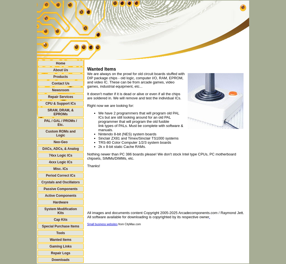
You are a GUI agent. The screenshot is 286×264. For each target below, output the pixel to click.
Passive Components (60, 189)
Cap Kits (61, 220)
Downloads (61, 260)
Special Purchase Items (60, 226)
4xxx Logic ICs (60, 162)
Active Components (61, 196)
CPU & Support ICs (61, 103)
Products (60, 77)
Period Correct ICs (60, 175)
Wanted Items (61, 240)
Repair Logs (60, 253)
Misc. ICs (60, 169)
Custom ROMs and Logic (60, 133)
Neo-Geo (61, 142)
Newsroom (60, 90)
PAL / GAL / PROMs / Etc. (60, 123)
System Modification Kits (60, 211)
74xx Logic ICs (60, 155)
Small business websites (102, 224)
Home (60, 63)
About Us (60, 70)
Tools (60, 233)
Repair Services (60, 97)
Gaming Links (60, 246)
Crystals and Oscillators (60, 182)
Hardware (60, 202)
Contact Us (60, 83)
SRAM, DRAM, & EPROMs (60, 112)
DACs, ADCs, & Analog (60, 149)
